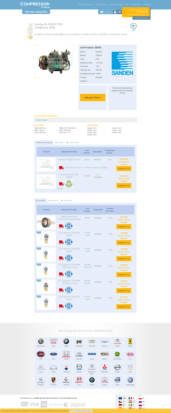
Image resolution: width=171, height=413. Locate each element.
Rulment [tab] (53, 200)
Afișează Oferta (93, 97)
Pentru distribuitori (85, 4)
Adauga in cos (124, 168)
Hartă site (147, 4)
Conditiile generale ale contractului (45, 398)
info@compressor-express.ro (137, 14)
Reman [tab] (59, 142)
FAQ (127, 4)
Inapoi (134, 27)
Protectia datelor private (68, 398)
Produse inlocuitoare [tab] (44, 142)
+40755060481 (142, 12)
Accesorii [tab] (40, 200)
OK (71, 411)
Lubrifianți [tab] (66, 200)
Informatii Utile (101, 4)
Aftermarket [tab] (73, 142)
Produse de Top (116, 4)
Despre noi (135, 4)
